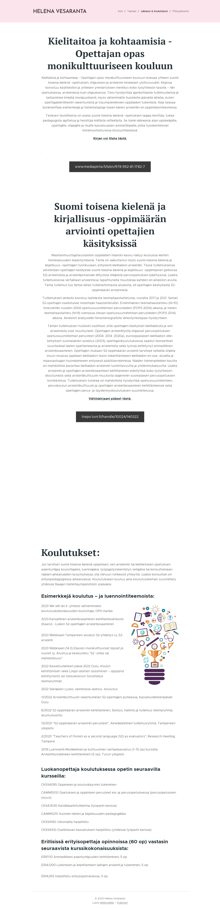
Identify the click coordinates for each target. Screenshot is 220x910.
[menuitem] (122, 11)
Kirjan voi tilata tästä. (110, 138)
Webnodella (107, 902)
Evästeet (122, 902)
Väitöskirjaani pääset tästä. (110, 398)
